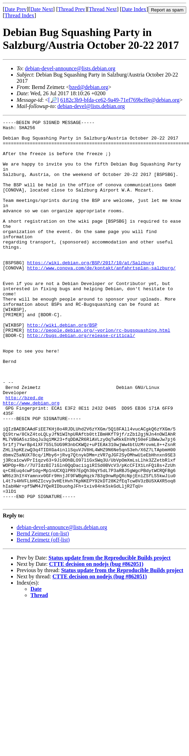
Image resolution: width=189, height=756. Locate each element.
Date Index (134, 9)
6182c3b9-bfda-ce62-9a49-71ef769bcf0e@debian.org (120, 100)
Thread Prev (71, 9)
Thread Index (19, 15)
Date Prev (15, 9)
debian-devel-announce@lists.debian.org (70, 68)
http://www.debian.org (31, 460)
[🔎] (53, 100)
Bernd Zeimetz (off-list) (43, 617)
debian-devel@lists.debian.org (91, 106)
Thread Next (103, 9)
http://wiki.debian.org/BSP (62, 366)
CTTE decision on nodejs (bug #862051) (96, 641)
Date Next (41, 9)
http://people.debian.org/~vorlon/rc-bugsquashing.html (98, 373)
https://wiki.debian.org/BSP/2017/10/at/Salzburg (90, 291)
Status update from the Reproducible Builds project (109, 635)
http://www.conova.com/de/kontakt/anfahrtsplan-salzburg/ (101, 298)
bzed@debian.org (88, 87)
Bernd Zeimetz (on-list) (43, 610)
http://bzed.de (24, 454)
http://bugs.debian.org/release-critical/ (81, 379)
